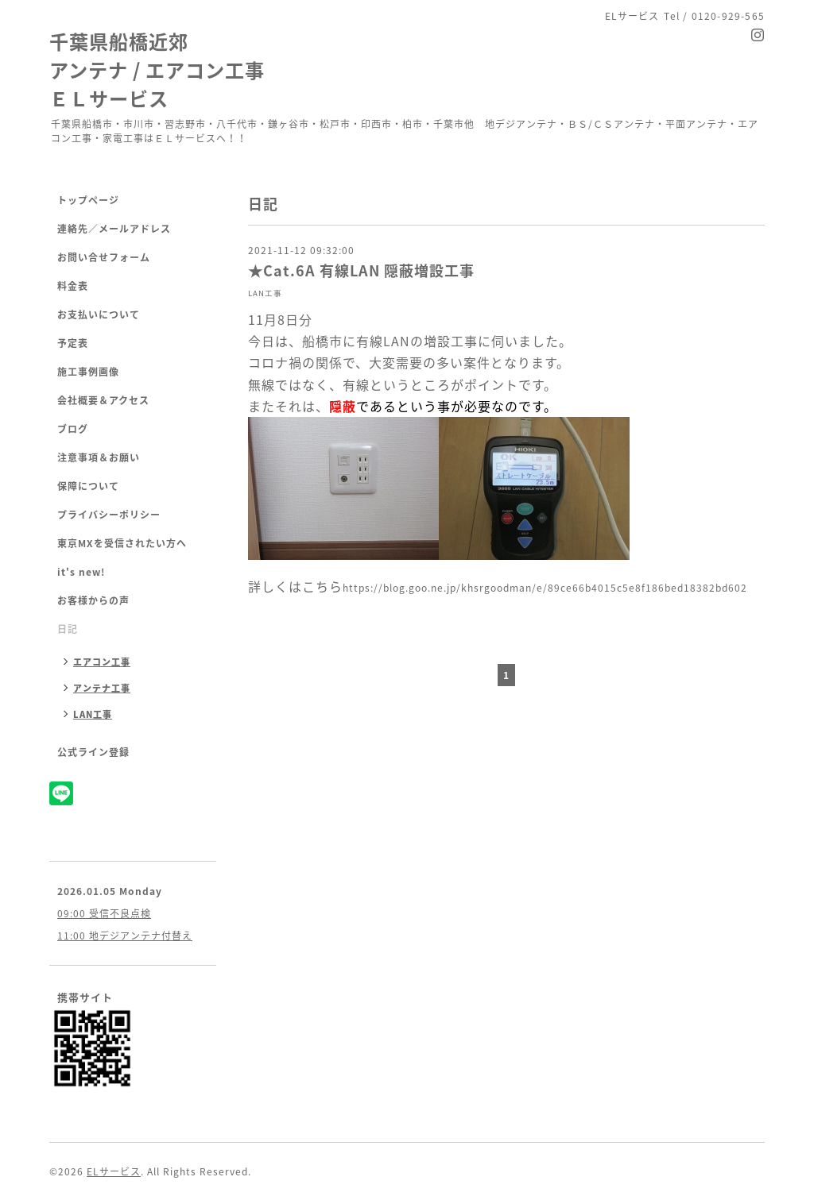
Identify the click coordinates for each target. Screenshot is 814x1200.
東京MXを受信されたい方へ (122, 543)
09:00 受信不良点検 (104, 913)
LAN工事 (265, 293)
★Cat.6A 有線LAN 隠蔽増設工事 (361, 270)
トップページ (88, 200)
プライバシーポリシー (109, 514)
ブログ (72, 429)
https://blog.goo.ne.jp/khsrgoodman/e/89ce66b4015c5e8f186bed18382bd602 (545, 588)
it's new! (81, 572)
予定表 (72, 343)
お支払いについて (98, 314)
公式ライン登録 (93, 752)
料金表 (72, 286)
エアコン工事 (101, 662)
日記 (67, 629)
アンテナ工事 (101, 688)
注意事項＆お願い (98, 457)
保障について (88, 486)
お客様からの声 (93, 600)
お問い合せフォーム (103, 257)
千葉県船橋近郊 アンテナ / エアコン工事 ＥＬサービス (157, 70)
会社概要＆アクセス (103, 400)
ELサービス (114, 1171)
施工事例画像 (88, 372)
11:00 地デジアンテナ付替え (124, 935)
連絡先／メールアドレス (114, 229)
